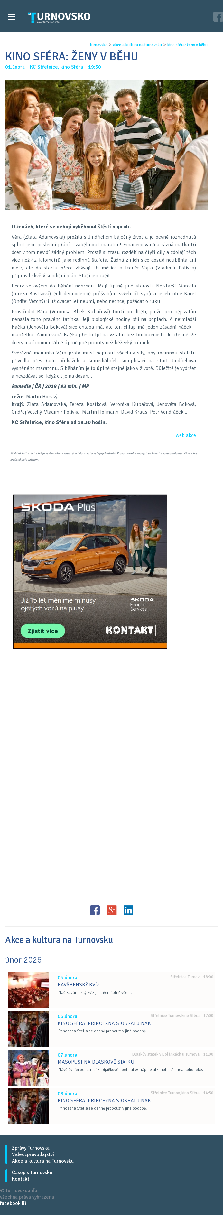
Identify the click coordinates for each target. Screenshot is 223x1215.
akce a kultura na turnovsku (137, 45)
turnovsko (98, 45)
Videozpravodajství (33, 1154)
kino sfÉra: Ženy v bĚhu (187, 45)
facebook (13, 1203)
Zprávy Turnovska (31, 1148)
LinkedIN (128, 910)
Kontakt (20, 1179)
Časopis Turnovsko (32, 1172)
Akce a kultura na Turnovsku (43, 1161)
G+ (111, 910)
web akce (186, 435)
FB (95, 910)
